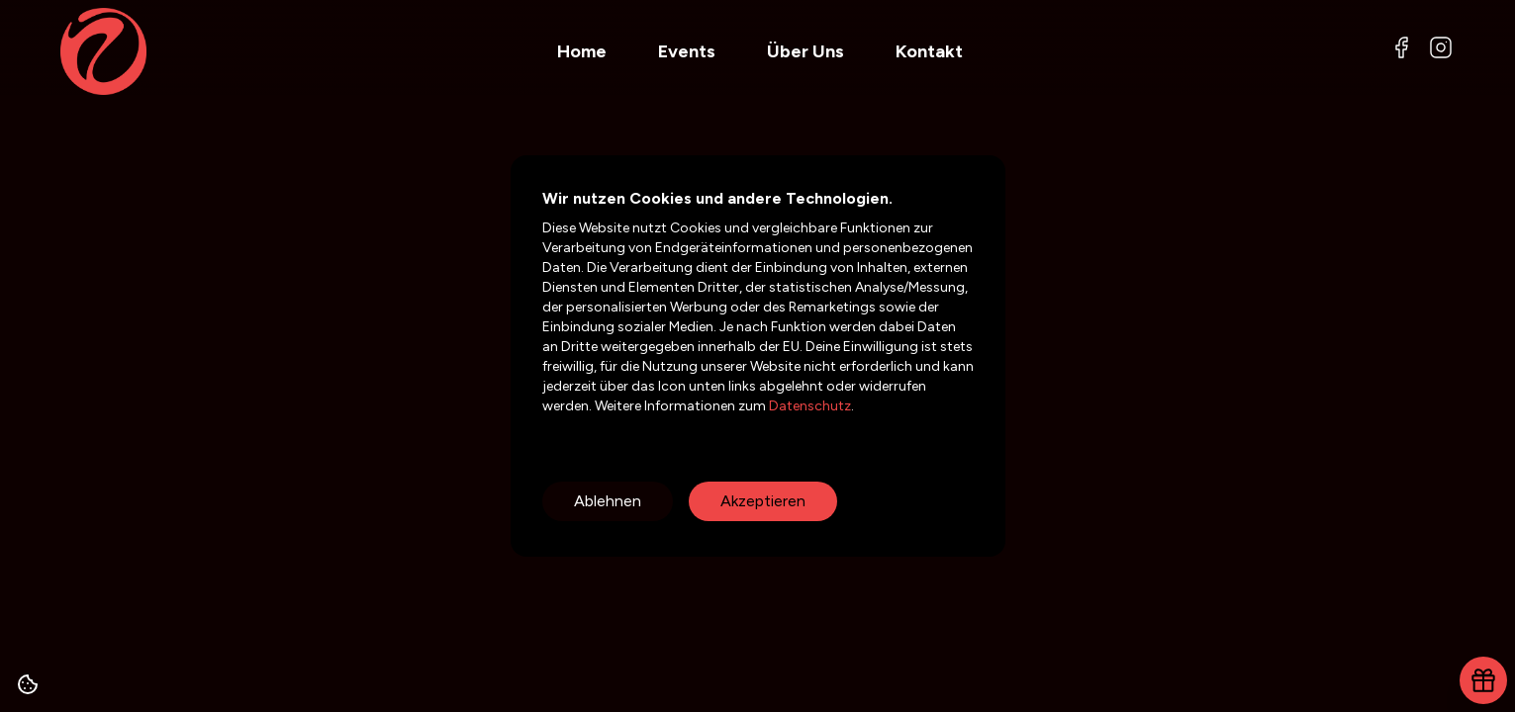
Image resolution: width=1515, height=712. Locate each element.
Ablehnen (607, 500)
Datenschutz (808, 406)
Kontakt (929, 51)
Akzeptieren (762, 500)
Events (686, 51)
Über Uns (805, 51)
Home (582, 51)
